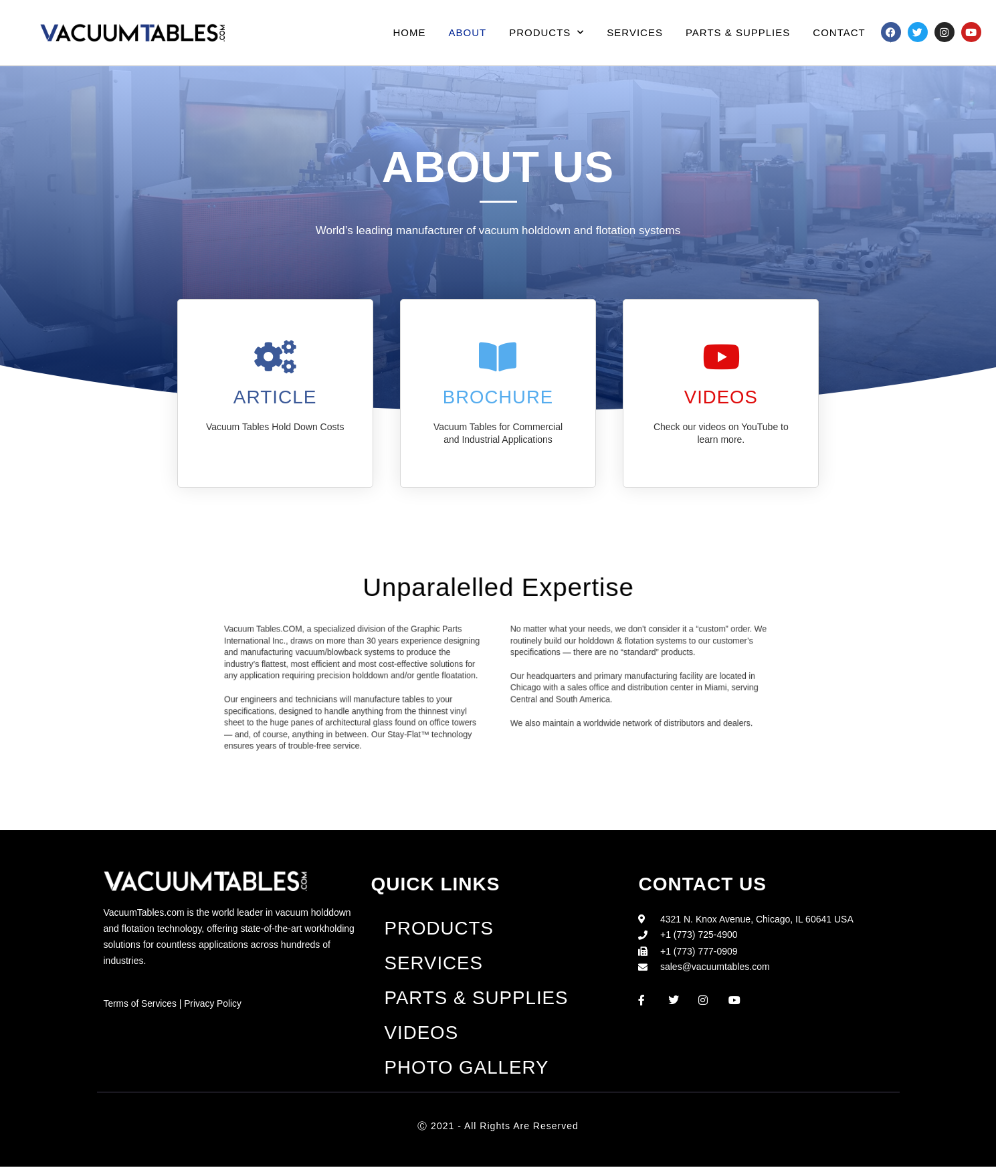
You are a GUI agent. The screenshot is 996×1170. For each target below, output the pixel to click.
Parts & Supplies (738, 32)
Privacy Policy (214, 1003)
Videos (421, 1035)
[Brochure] (497, 356)
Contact (839, 32)
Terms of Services (141, 1003)
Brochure (497, 397)
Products (546, 32)
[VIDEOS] (721, 356)
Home (409, 32)
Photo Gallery (467, 1070)
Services (635, 32)
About (468, 32)
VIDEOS (721, 397)
